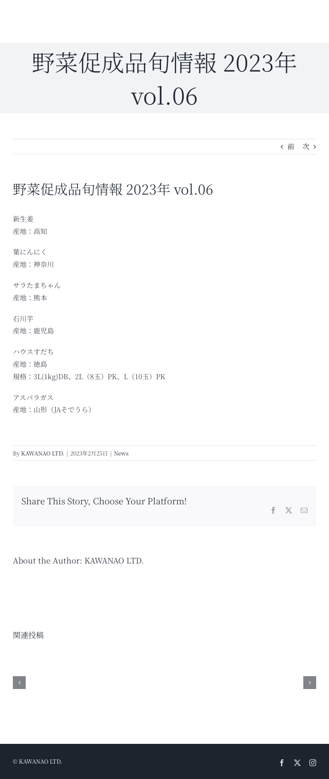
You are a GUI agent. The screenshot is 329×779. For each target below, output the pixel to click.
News (121, 453)
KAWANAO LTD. (42, 453)
